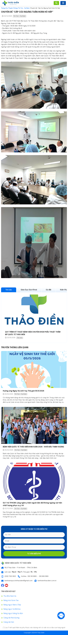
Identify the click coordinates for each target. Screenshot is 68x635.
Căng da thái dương (11, 618)
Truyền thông (13, 8)
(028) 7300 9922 (10, 576)
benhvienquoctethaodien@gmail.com (18, 580)
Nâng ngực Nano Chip (12, 605)
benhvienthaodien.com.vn (47, 580)
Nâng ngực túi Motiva (11, 609)
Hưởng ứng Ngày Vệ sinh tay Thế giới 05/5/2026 (23, 391)
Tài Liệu (19, 339)
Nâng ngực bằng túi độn (13, 613)
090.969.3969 (43, 576)
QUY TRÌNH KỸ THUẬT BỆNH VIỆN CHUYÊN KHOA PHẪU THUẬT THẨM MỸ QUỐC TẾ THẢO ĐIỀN (32, 334)
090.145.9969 (32, 576)
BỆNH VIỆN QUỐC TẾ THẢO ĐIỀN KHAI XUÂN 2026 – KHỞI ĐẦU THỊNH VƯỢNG (33, 447)
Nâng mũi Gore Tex (11, 600)
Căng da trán (8, 622)
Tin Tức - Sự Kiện (23, 8)
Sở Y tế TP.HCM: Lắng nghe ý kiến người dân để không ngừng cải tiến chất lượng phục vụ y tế (32, 504)
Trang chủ (4, 8)
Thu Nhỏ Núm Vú (9, 596)
